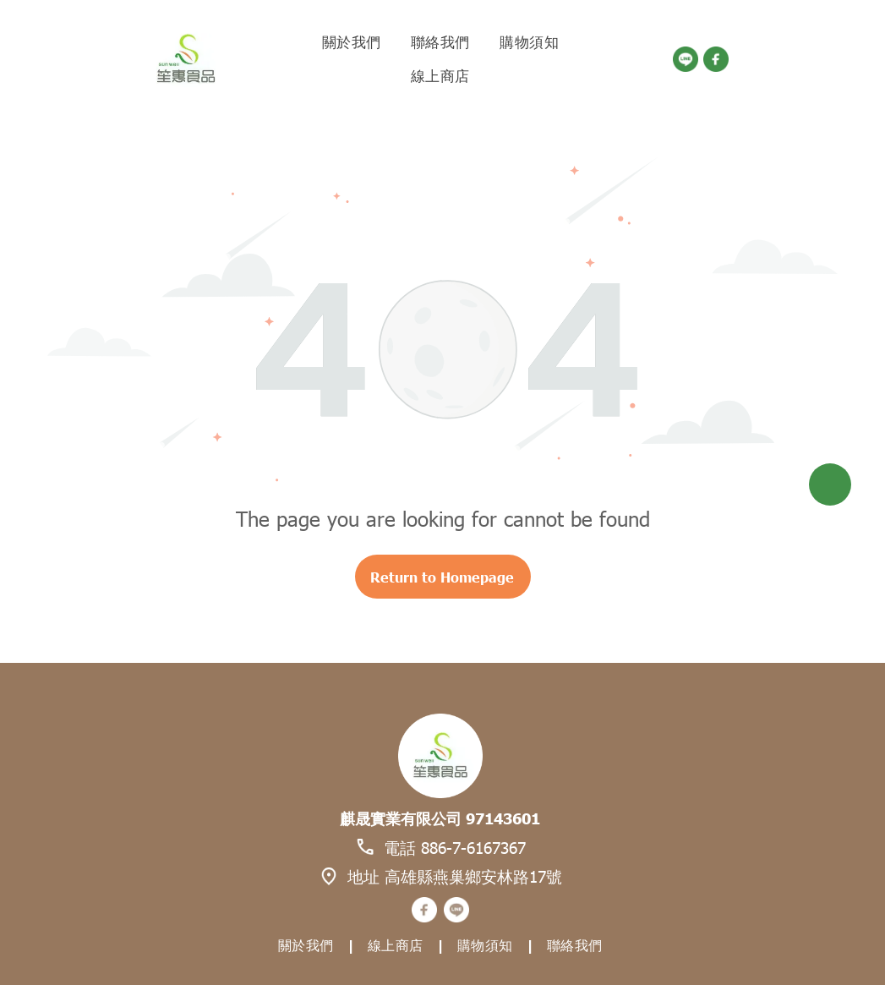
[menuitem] (353, 42)
